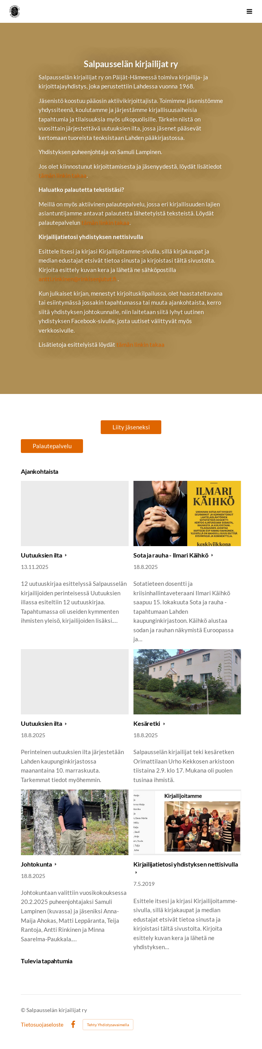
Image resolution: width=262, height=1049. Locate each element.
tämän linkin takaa (63, 175)
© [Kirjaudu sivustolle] (23, 1010)
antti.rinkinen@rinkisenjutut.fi (77, 278)
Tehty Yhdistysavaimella (108, 1024)
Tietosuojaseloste (42, 1024)
